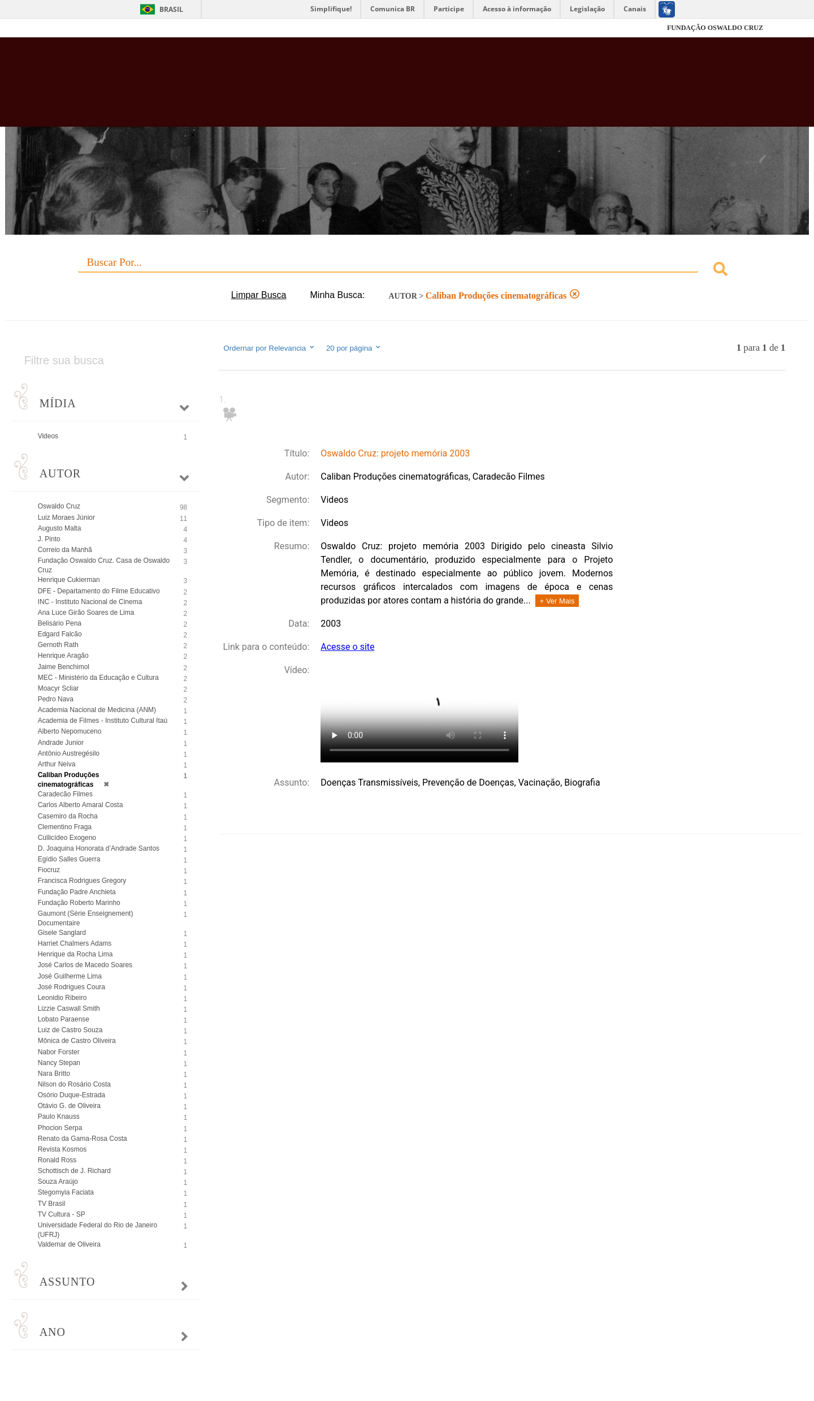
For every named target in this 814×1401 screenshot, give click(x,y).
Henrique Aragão (63, 655)
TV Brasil (52, 1204)
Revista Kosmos (62, 1149)
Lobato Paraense (63, 1019)
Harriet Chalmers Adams (75, 943)
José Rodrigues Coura (71, 987)
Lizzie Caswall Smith (69, 1008)
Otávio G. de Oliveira (69, 1106)
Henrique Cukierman (69, 580)
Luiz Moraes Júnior (66, 517)
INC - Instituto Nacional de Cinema (90, 602)
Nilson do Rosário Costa (74, 1084)
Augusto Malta (59, 528)
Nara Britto (54, 1073)
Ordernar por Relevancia (269, 347)
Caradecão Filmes (65, 794)
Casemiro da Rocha (68, 816)
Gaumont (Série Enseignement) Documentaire (85, 918)
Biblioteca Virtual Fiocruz (353, 87)
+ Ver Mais (557, 601)
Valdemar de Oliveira (69, 1244)
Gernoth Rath (58, 645)
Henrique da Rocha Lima (75, 954)
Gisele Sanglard (62, 933)
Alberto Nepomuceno (70, 731)
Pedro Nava (55, 699)
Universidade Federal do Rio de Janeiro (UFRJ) (97, 1230)
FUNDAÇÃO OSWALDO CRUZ (715, 28)
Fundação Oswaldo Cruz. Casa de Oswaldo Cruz (104, 565)
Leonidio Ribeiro (62, 998)
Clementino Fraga (65, 827)
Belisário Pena (59, 623)
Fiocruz (78, 28)
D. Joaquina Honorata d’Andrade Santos (98, 848)
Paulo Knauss (59, 1116)
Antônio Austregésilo (68, 753)
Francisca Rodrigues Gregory (82, 881)
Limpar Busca (259, 295)
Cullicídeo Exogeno (67, 838)
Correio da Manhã (65, 550)
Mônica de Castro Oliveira (77, 1041)
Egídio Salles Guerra (69, 859)
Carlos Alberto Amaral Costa (80, 805)
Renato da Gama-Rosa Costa (82, 1139)
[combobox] (407, 270)
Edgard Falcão (60, 634)
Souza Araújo (58, 1182)
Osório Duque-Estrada (71, 1095)
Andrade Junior (61, 743)
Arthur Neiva (57, 764)
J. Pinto (49, 539)
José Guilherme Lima (70, 976)
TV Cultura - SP (61, 1214)
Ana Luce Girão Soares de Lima (86, 613)
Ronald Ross (57, 1160)
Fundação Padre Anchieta (77, 892)
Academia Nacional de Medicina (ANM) (97, 710)
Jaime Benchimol (63, 667)
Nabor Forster (59, 1052)
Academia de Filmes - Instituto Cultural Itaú (102, 721)
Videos (48, 436)
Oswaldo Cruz (59, 506)
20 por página (354, 347)
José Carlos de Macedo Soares (85, 965)
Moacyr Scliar (58, 688)
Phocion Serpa (60, 1128)
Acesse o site (347, 646)
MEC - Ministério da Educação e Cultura (98, 678)
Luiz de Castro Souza (70, 1030)
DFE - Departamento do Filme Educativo (99, 591)
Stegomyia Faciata (66, 1192)
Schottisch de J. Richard (74, 1171)
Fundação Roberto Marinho (79, 903)
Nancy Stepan (59, 1063)
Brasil (171, 9)
